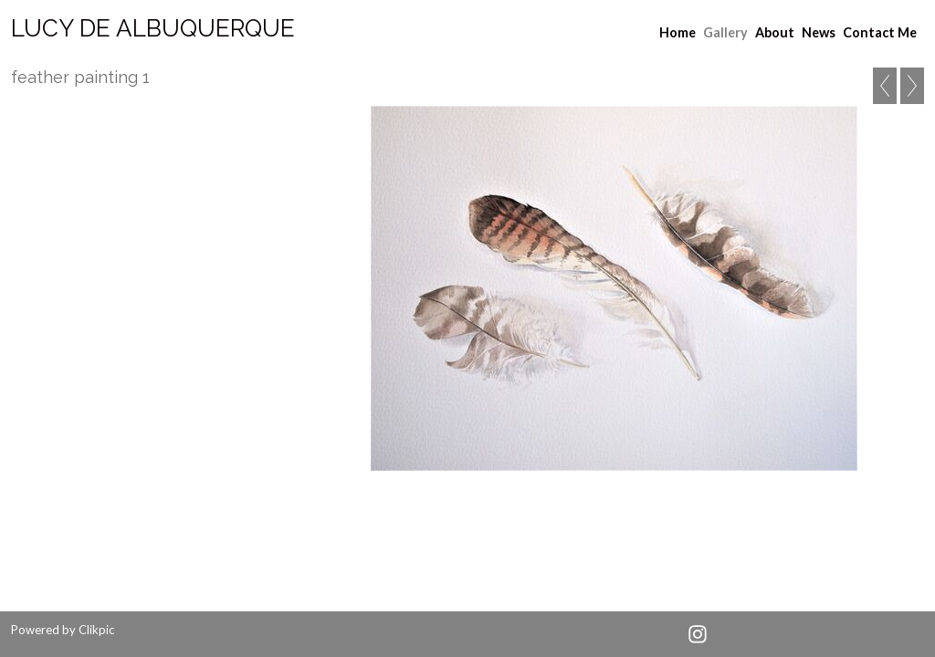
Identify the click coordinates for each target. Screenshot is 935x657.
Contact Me (880, 32)
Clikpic (96, 629)
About (774, 32)
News (818, 32)
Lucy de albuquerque (153, 28)
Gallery (725, 32)
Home (677, 32)
